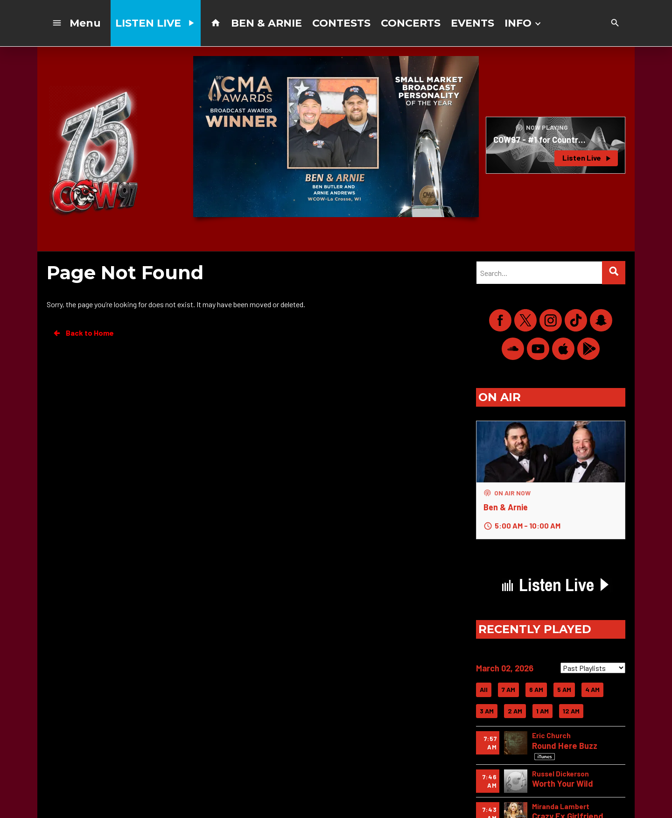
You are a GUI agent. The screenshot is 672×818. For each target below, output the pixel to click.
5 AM (564, 689)
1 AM (542, 711)
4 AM (592, 689)
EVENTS (472, 23)
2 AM (515, 711)
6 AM (536, 689)
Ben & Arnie (505, 507)
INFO (523, 22)
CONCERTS (411, 23)
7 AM (508, 689)
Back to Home (83, 333)
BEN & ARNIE (266, 23)
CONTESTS (341, 23)
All (484, 689)
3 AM (487, 711)
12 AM (571, 711)
